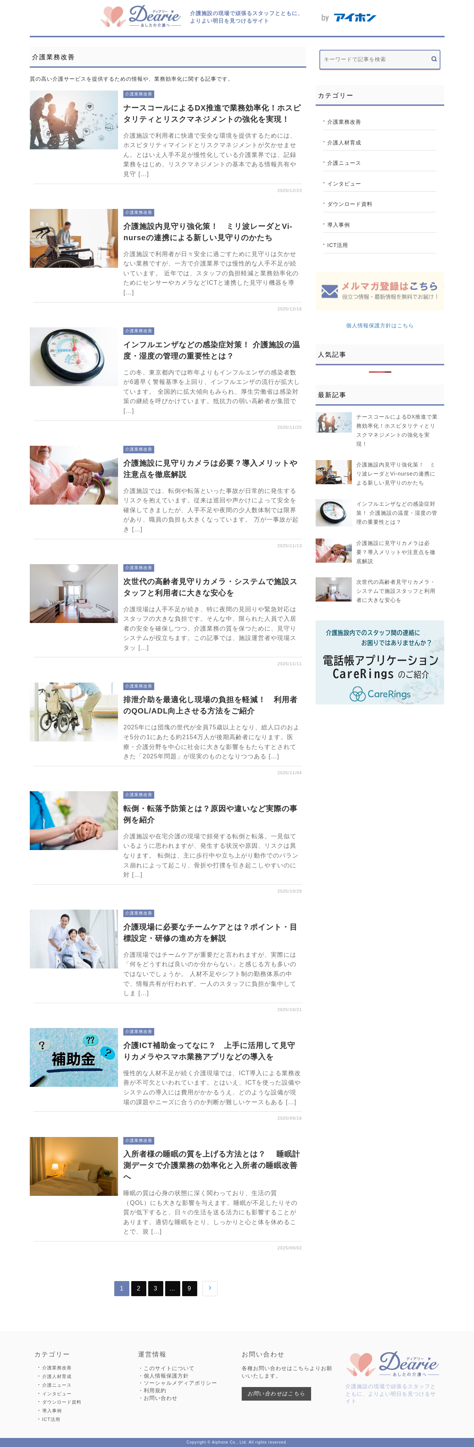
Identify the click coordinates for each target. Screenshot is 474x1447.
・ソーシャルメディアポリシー (177, 1383)
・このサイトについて (166, 1368)
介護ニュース (344, 163)
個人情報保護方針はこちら (380, 325)
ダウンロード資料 (350, 204)
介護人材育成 (344, 143)
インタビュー (344, 184)
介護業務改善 (344, 122)
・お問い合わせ (158, 1398)
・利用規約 (152, 1390)
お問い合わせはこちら (276, 1393)
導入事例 (338, 225)
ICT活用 (337, 245)
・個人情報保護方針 (163, 1376)
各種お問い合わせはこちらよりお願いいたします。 (287, 1372)
